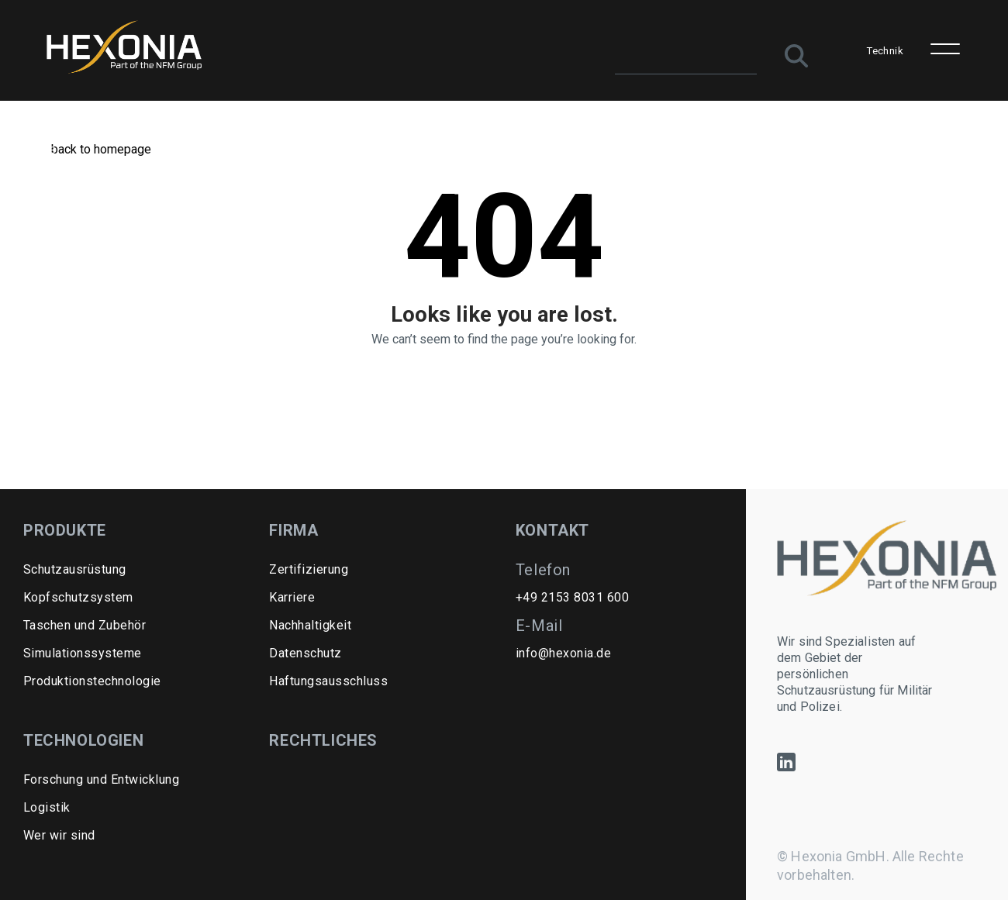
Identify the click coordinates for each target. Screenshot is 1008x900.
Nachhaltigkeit (310, 625)
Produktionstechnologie (92, 681)
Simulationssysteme (82, 653)
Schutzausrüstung (74, 569)
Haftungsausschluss (328, 681)
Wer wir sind (59, 835)
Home (39, 149)
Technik (884, 51)
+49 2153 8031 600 (572, 597)
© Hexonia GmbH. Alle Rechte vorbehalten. (870, 865)
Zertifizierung (308, 569)
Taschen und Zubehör (84, 625)
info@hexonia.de (563, 653)
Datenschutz (305, 653)
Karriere (292, 597)
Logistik (47, 807)
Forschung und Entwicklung (101, 779)
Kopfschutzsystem (78, 597)
